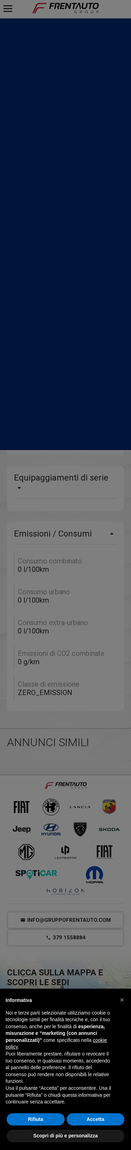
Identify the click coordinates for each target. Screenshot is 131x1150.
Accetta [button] (95, 1119)
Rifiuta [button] (35, 1119)
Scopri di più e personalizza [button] (65, 1135)
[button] (122, 999)
